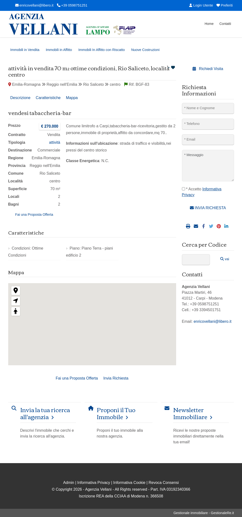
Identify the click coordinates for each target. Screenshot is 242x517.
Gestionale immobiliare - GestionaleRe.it (203, 513)
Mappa (72, 98)
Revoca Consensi (164, 483)
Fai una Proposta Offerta (34, 214)
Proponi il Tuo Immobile (116, 413)
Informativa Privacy (93, 483)
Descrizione (20, 98)
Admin (68, 483)
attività (54, 142)
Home (209, 24)
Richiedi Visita (208, 69)
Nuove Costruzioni (145, 50)
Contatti (225, 24)
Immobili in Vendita (25, 50)
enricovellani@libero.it (34, 5)
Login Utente (201, 5)
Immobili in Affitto (59, 50)
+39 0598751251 (72, 5)
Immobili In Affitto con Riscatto (101, 50)
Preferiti (224, 5)
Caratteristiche (48, 98)
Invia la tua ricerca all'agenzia (45, 413)
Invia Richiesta (115, 378)
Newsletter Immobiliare (190, 413)
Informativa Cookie (129, 483)
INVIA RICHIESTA (208, 208)
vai (224, 259)
